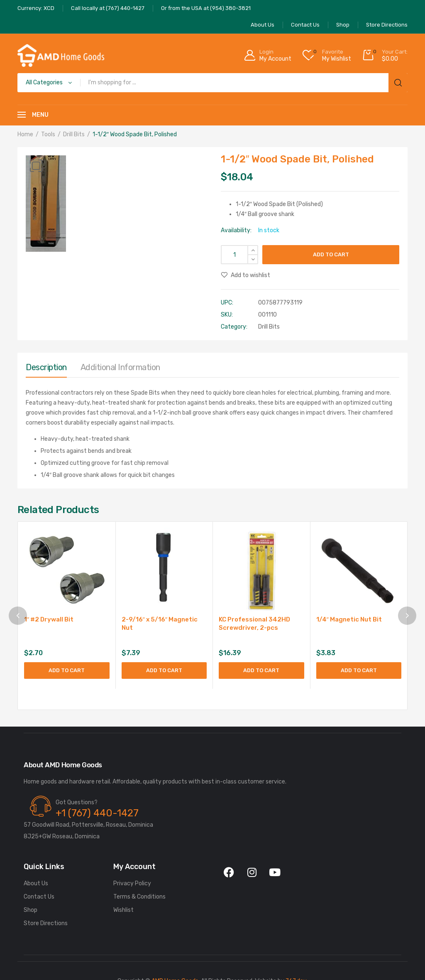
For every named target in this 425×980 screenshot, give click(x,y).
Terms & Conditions (139, 897)
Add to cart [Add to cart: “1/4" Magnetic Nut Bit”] (359, 670)
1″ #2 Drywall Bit (48, 619)
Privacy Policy (132, 883)
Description (46, 367)
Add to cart (331, 254)
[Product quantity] (239, 254)
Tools (48, 134)
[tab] (46, 369)
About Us (36, 883)
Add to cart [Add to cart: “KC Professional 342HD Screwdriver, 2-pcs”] (261, 670)
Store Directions (46, 923)
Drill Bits (74, 134)
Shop (30, 910)
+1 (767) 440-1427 (97, 813)
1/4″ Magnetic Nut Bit (349, 619)
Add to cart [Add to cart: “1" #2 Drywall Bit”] (67, 670)
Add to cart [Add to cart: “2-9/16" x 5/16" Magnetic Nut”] (164, 670)
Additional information (120, 367)
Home (25, 134)
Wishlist (123, 910)
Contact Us (39, 897)
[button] (36, 166)
